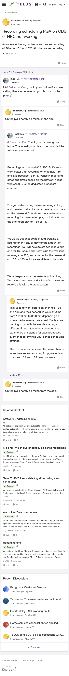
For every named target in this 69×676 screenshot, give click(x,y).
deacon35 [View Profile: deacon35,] (29, 627)
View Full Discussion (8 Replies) (17, 72)
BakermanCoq (17, 87)
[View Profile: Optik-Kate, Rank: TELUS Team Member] (6, 80)
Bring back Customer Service (28, 587)
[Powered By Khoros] (34, 669)
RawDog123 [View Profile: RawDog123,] (30, 615)
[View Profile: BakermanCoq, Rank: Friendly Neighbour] (6, 22)
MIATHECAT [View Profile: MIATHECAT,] (30, 639)
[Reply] (62, 63)
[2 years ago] (16, 465)
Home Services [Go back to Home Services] (9, 12)
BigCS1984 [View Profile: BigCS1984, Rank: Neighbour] (8, 530)
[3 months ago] (16, 591)
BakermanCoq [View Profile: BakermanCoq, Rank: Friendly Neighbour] (17, 20)
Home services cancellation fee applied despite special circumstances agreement (35, 623)
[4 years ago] (12, 435)
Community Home (10, 660)
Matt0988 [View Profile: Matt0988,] (29, 603)
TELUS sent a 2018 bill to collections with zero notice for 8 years (35, 635)
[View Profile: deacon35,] (6, 625)
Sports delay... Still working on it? (30, 611)
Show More (9, 53)
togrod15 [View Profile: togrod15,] (29, 591)
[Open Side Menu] (4, 4)
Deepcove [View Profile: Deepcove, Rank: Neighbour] (7, 500)
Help (40, 660)
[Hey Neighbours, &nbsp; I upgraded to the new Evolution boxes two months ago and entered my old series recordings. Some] (34, 459)
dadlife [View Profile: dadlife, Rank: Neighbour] (6, 466)
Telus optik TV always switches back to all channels (35, 599)
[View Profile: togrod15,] (6, 589)
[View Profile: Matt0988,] (6, 601)
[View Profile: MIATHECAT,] (6, 636)
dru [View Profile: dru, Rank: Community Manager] (4, 435)
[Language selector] (38, 4)
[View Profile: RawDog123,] (6, 613)
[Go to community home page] (20, 4)
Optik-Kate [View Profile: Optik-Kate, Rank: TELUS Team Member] (15, 79)
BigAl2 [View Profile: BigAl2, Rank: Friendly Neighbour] (6, 561)
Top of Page (28, 660)
